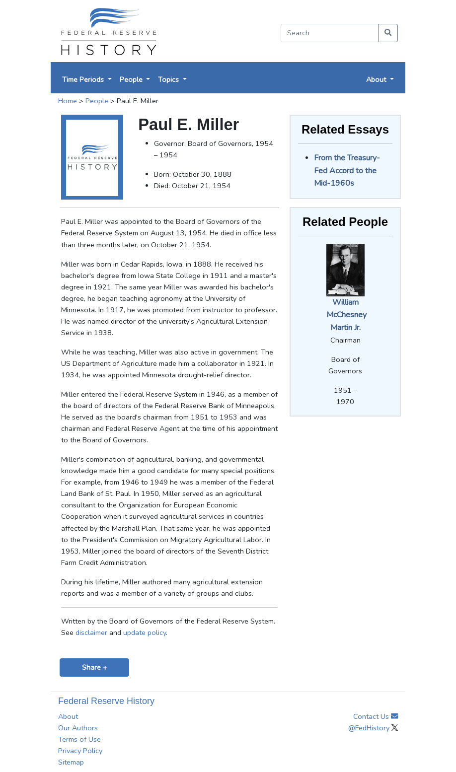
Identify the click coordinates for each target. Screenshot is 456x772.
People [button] (132, 79)
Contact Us (375, 716)
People (96, 101)
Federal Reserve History (106, 701)
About (68, 716)
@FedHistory (373, 728)
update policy (144, 632)
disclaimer (91, 632)
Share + (94, 667)
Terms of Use (79, 739)
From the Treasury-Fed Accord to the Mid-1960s (347, 170)
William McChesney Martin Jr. (346, 315)
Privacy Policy (80, 751)
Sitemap (71, 762)
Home (67, 101)
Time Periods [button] (84, 79)
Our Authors (78, 728)
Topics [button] (169, 79)
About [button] (377, 79)
